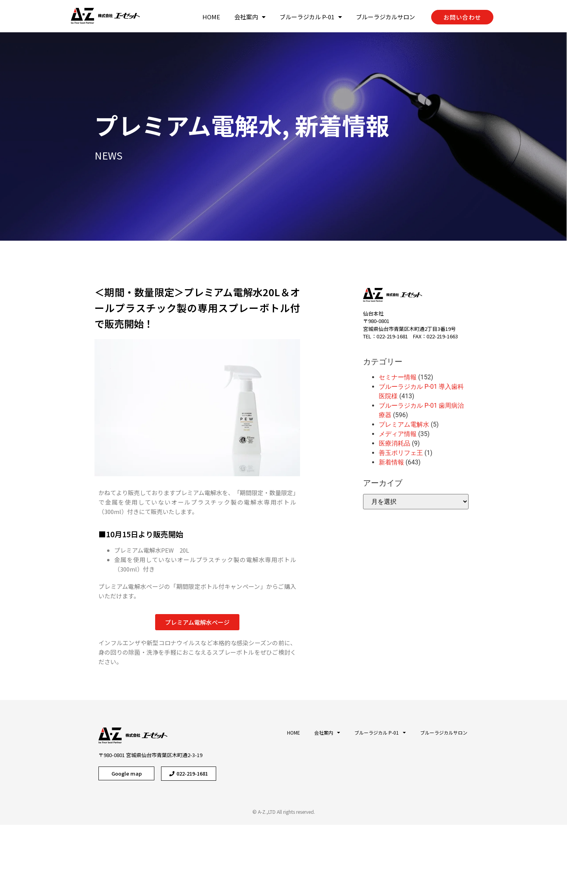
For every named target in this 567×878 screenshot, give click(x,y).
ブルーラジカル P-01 (311, 17)
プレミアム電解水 (156, 125)
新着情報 (310, 125)
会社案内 (249, 17)
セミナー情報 (398, 377)
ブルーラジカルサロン (385, 17)
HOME (211, 17)
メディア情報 (398, 434)
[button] (462, 17)
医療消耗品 (394, 443)
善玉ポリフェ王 (401, 453)
